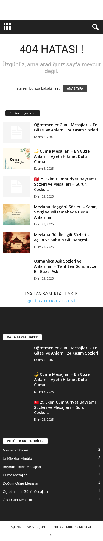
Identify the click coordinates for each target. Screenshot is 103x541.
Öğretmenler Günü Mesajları (25, 491)
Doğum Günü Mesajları (21, 483)
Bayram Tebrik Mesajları (22, 467)
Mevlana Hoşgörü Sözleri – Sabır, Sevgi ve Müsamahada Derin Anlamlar (65, 212)
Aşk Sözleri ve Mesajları (28, 526)
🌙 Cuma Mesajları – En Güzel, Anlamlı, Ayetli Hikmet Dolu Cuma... (63, 156)
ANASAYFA (75, 88)
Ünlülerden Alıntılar (18, 458)
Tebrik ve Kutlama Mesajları (71, 526)
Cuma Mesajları (15, 475)
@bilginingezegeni (51, 301)
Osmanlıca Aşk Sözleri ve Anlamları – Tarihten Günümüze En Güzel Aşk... (65, 266)
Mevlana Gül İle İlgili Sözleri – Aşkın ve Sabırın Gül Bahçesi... (62, 237)
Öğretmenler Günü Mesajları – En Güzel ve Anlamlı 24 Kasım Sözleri (66, 127)
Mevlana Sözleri (15, 450)
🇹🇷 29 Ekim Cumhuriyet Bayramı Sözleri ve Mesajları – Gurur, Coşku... (65, 184)
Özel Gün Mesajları (18, 500)
